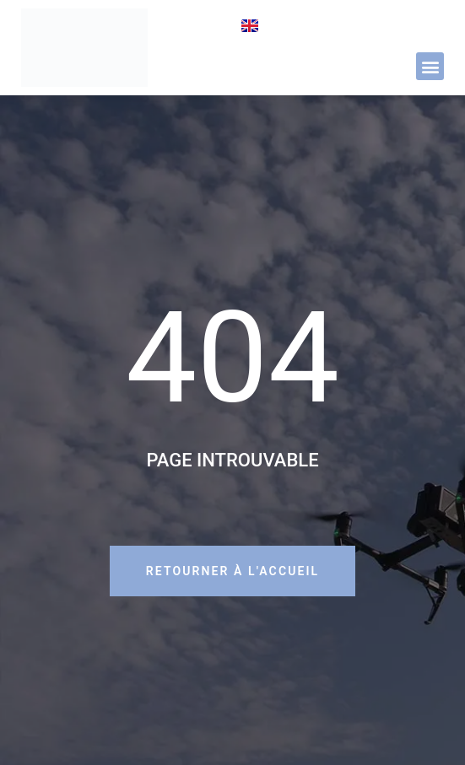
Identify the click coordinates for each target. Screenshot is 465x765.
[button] (430, 66)
